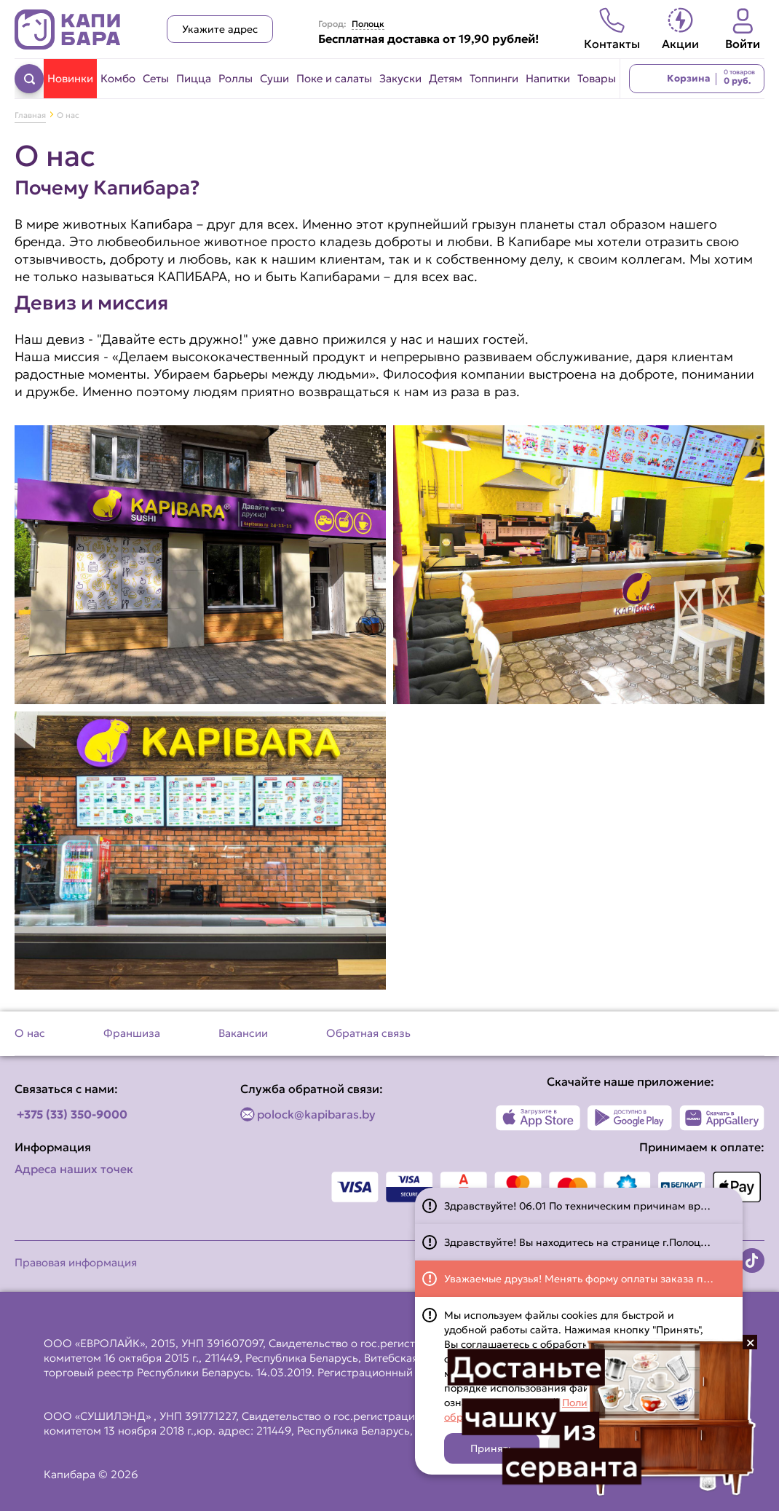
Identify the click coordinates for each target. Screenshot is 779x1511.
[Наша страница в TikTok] (752, 1260)
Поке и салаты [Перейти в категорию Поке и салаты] (334, 78)
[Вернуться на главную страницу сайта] (68, 29)
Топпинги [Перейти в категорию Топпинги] (494, 78)
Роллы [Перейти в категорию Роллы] (235, 78)
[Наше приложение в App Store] (538, 1118)
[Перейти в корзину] (696, 78)
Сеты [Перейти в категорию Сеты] (156, 78)
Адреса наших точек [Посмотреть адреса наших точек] (74, 1168)
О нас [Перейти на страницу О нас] (30, 1033)
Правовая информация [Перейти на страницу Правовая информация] (76, 1262)
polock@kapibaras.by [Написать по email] (316, 1114)
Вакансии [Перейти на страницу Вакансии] (243, 1033)
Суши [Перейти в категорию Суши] (274, 78)
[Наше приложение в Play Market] (630, 1118)
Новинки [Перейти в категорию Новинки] (70, 78)
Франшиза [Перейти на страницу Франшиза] (131, 1033)
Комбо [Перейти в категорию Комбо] (117, 78)
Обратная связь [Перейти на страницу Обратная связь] (368, 1033)
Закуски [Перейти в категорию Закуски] (400, 78)
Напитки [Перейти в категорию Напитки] (548, 78)
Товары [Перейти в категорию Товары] (596, 78)
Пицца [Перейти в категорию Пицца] (193, 78)
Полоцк (368, 24)
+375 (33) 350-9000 (72, 1114)
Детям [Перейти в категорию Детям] (445, 78)
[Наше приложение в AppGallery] (721, 1118)
